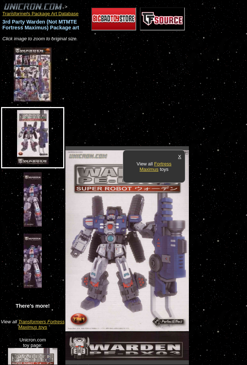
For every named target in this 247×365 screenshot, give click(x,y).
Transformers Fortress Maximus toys (41, 324)
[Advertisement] (150, 94)
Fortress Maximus (155, 166)
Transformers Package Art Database (41, 13)
